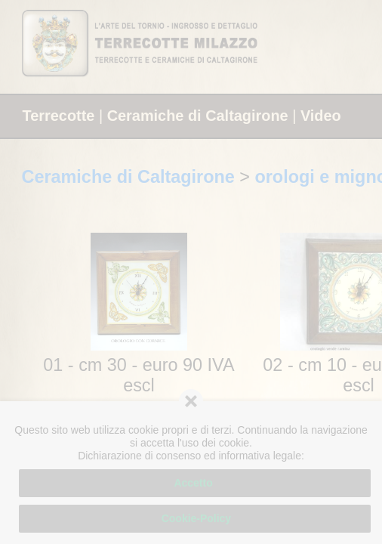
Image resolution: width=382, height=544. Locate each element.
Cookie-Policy (195, 518)
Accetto (194, 483)
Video (320, 115)
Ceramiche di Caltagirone (197, 115)
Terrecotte (59, 115)
